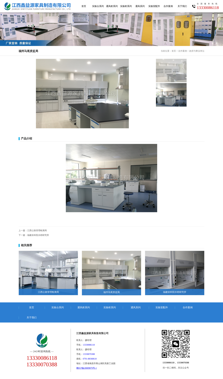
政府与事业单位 (196, 51)
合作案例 (168, 6)
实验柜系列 (126, 6)
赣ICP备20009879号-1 (86, 368)
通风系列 (140, 6)
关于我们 (182, 6)
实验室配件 (154, 6)
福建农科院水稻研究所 (38, 235)
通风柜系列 (112, 6)
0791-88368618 (90, 359)
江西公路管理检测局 (37, 230)
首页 (83, 6)
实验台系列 (98, 6)
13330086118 (208, 6)
